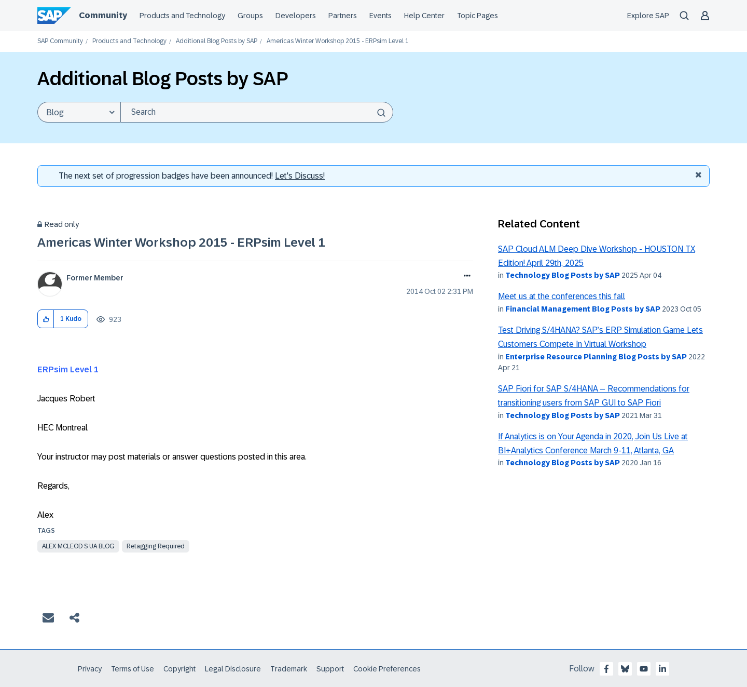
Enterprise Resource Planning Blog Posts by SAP (596, 357)
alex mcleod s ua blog (78, 546)
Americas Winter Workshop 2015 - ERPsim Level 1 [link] (338, 41)
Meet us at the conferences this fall (561, 296)
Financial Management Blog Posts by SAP (582, 309)
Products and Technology (129, 41)
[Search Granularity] (78, 112)
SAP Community (60, 41)
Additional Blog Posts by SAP (216, 41)
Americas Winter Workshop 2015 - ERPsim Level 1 (181, 242)
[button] (46, 319)
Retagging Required (156, 546)
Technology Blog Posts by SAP (562, 275)
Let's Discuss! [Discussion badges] (300, 175)
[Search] (256, 112)
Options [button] (465, 277)
